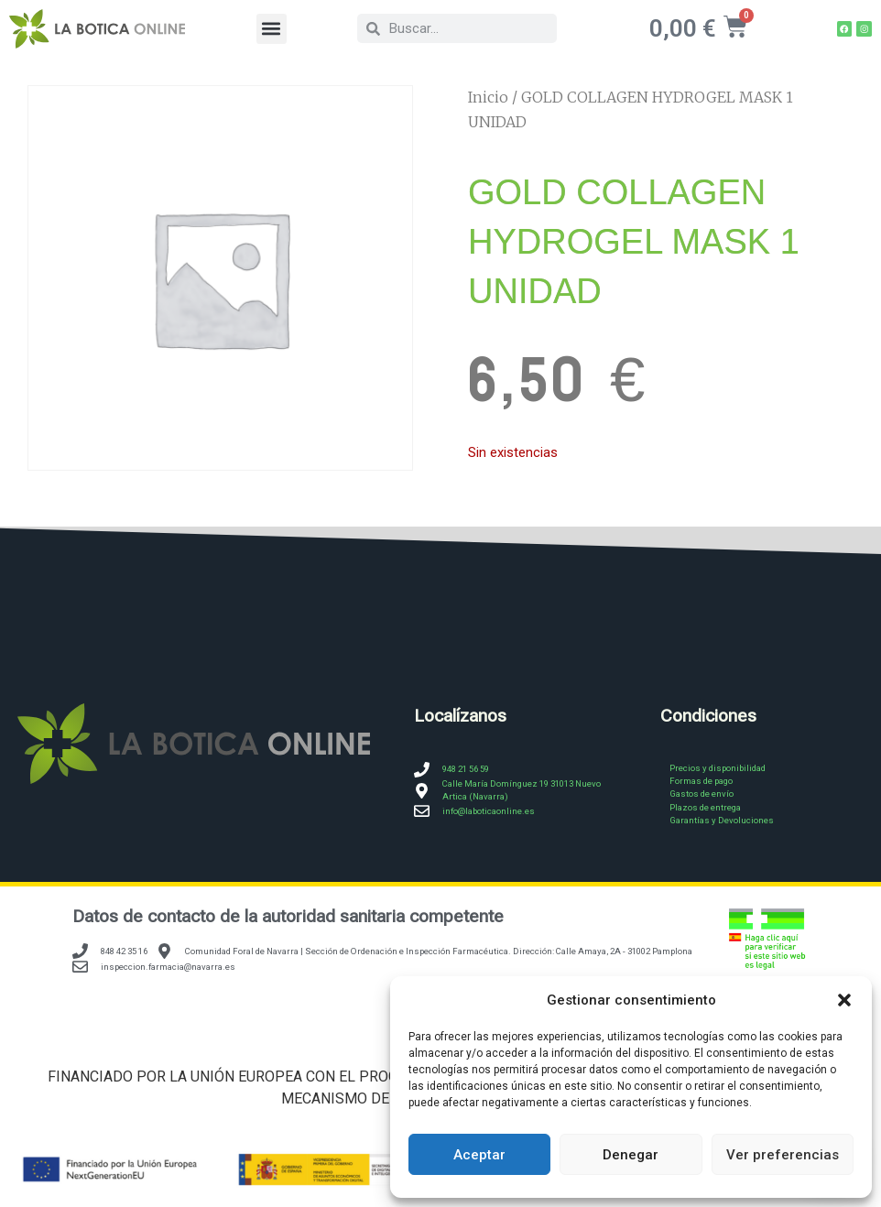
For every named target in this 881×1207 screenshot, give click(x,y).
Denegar (630, 1155)
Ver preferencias (782, 1155)
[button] (844, 1000)
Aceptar (479, 1155)
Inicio (488, 98)
